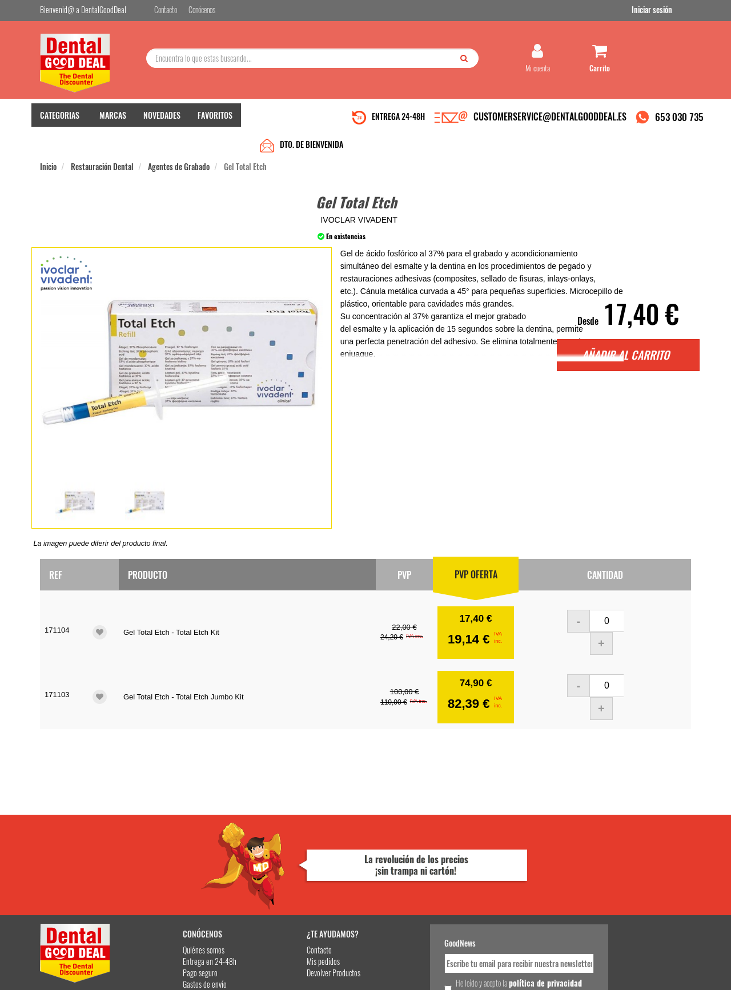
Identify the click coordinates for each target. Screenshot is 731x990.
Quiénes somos (172, 850)
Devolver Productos (289, 873)
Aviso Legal (460, 972)
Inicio (48, 144)
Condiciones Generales (505, 972)
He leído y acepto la (444, 888)
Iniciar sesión (670, 11)
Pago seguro (168, 873)
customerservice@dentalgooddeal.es (400, 972)
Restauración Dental (102, 144)
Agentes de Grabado (179, 144)
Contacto (275, 850)
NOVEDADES (161, 120)
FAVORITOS (215, 120)
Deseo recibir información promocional (449, 908)
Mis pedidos (279, 861)
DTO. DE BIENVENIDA (311, 121)
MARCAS (112, 120)
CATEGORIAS (59, 120)
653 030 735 (679, 122)
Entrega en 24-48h (178, 861)
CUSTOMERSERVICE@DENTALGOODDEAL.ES (549, 121)
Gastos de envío (173, 884)
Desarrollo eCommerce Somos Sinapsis (83, 979)
